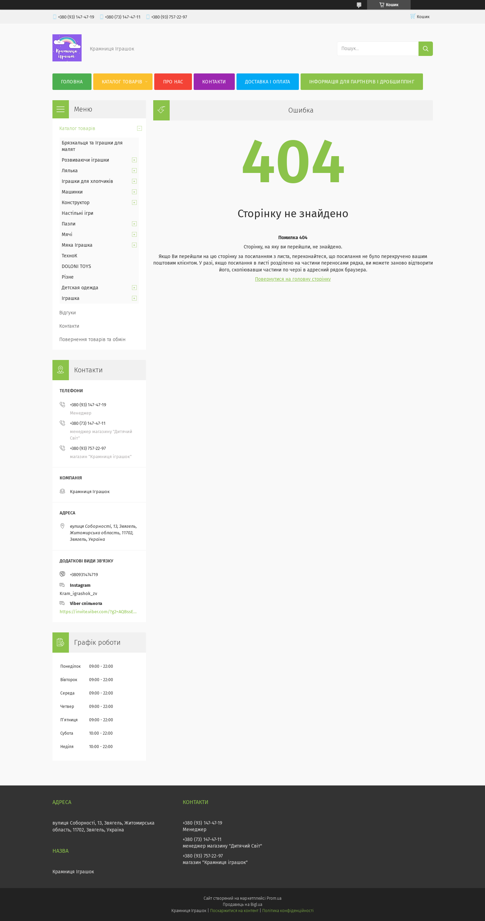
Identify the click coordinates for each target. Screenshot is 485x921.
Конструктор (75, 203)
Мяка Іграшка (77, 245)
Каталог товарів (122, 82)
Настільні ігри (77, 213)
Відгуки (67, 313)
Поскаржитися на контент (234, 910)
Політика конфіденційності (288, 910)
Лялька (70, 171)
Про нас (173, 82)
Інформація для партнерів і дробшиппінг (361, 82)
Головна (72, 82)
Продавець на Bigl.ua (242, 904)
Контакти (214, 82)
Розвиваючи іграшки (85, 160)
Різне (68, 277)
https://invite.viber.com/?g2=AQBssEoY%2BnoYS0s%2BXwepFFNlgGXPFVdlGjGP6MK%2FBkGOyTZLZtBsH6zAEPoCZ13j (99, 611)
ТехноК (69, 256)
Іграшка (71, 298)
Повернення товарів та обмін (92, 339)
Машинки (72, 192)
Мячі (67, 234)
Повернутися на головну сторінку (293, 279)
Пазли (68, 224)
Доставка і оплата (267, 82)
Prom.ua (274, 898)
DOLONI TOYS (76, 266)
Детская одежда (80, 288)
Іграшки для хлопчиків (87, 181)
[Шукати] (426, 49)
